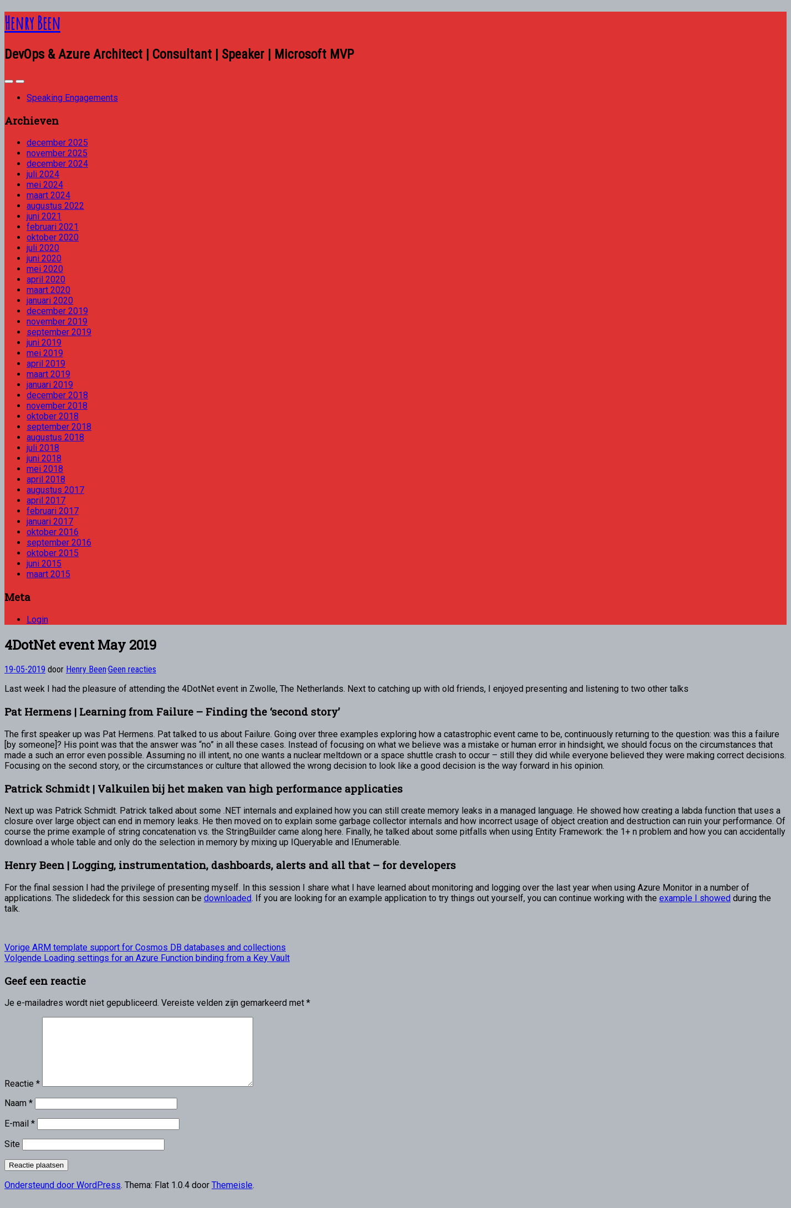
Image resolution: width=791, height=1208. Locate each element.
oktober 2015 (53, 553)
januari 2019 (50, 384)
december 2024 (57, 163)
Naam (18, 1116)
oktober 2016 (53, 532)
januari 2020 (50, 300)
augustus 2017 (55, 490)
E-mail (19, 1137)
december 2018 (57, 395)
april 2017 (46, 500)
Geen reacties (132, 669)
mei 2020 (45, 269)
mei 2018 (45, 469)
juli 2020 (43, 248)
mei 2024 (45, 184)
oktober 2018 (53, 416)
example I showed (695, 898)
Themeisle (232, 1198)
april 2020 (46, 279)
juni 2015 (44, 563)
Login (37, 619)
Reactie (22, 1097)
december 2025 (57, 142)
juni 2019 (44, 342)
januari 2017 (50, 521)
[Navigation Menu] (20, 81)
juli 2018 (43, 448)
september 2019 (59, 332)
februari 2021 (53, 227)
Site (12, 1157)
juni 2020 (44, 258)
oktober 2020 (53, 237)
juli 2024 (43, 174)
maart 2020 (48, 290)
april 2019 (46, 363)
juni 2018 (44, 458)
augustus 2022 (55, 206)
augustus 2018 (55, 437)
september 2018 (59, 426)
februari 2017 (53, 511)
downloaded (227, 898)
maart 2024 (48, 195)
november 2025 (57, 153)
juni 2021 (44, 216)
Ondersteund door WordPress (62, 1198)
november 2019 (57, 321)
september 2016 (59, 542)
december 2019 (57, 311)
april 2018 (46, 479)
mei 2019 (45, 353)
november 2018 (57, 405)
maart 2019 (48, 374)
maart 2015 (48, 574)
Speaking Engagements (72, 97)
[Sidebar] (8, 81)
